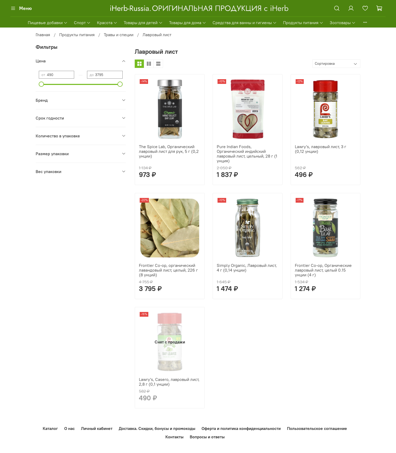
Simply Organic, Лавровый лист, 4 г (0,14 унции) (247, 268)
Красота (107, 22)
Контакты (174, 436)
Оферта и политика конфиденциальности (241, 428)
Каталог (50, 428)
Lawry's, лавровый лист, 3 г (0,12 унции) (320, 149)
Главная (43, 34)
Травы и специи (118, 34)
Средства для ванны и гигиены (245, 22)
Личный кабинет (96, 428)
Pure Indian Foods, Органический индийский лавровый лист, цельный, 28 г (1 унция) (247, 153)
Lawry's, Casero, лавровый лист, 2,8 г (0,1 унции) (169, 382)
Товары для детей (143, 22)
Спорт (82, 22)
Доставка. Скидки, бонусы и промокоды (157, 428)
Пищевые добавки (48, 22)
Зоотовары (343, 22)
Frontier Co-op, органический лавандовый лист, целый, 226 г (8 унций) (168, 270)
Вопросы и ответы (207, 436)
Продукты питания (303, 22)
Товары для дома (187, 22)
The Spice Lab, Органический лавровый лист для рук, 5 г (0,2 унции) (169, 151)
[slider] (41, 84)
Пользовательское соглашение (317, 428)
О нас (69, 428)
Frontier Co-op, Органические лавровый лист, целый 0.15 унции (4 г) (323, 270)
